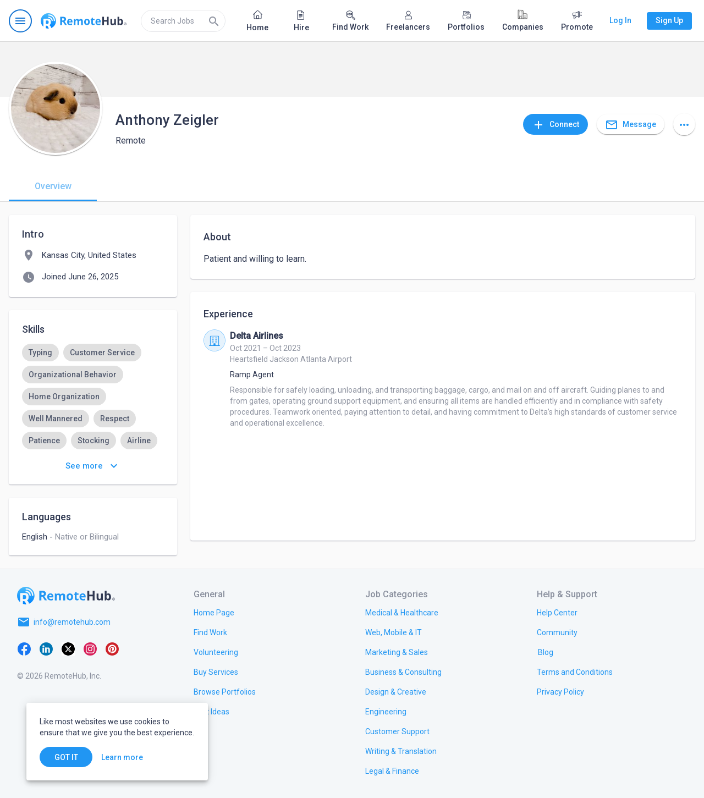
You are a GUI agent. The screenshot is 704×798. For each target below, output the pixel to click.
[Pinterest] (112, 648)
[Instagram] (90, 648)
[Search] (214, 21)
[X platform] (68, 648)
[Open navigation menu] (20, 20)
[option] (40, 352)
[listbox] (93, 408)
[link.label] (557, 612)
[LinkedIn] (46, 648)
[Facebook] (24, 648)
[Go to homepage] (84, 21)
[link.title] (214, 612)
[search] (183, 20)
